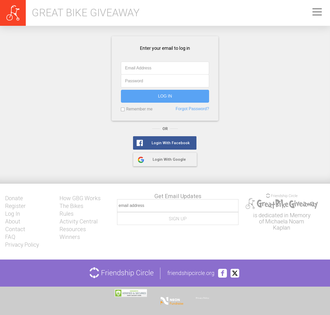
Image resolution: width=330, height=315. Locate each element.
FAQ (10, 237)
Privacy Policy (22, 245)
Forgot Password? (192, 109)
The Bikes (71, 206)
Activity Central (79, 221)
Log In (12, 214)
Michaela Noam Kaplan (284, 224)
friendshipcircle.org (190, 273)
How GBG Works (80, 198)
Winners (70, 237)
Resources (73, 229)
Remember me (139, 109)
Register (15, 206)
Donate (14, 198)
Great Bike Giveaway (85, 13)
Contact (15, 229)
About (12, 221)
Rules (66, 214)
